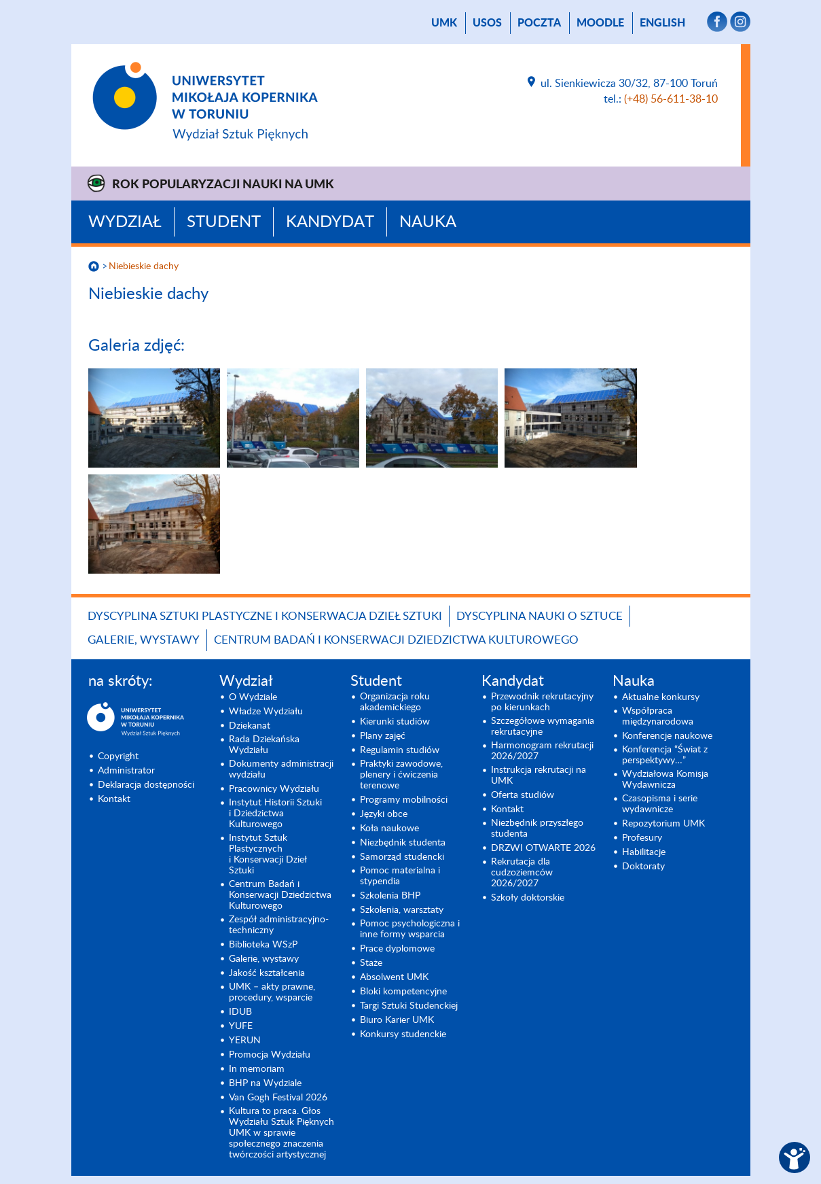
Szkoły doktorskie (527, 898)
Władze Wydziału (266, 711)
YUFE (241, 1026)
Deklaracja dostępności (146, 785)
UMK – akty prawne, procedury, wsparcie (272, 992)
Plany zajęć (382, 736)
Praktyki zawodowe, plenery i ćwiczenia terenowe (401, 774)
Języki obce (383, 814)
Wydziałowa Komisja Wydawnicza (665, 779)
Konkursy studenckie (403, 1034)
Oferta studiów (522, 795)
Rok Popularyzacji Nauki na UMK (223, 185)
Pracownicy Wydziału (274, 789)
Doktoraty (643, 866)
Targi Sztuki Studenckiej (409, 1006)
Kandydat (330, 222)
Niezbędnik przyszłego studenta (537, 828)
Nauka (427, 222)
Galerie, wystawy (144, 640)
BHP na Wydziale (265, 1083)
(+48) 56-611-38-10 (671, 99)
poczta (539, 23)
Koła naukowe (389, 828)
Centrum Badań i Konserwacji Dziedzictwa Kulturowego (396, 640)
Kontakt (114, 799)
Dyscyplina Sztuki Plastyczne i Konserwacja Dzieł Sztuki (265, 616)
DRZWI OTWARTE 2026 (543, 848)
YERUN (245, 1040)
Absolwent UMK (394, 977)
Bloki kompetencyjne (403, 991)
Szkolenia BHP (390, 896)
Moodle (600, 23)
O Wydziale (253, 697)
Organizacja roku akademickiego (395, 702)
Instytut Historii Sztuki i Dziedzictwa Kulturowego (275, 813)
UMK (444, 23)
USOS (487, 23)
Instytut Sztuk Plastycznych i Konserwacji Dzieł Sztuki (268, 854)
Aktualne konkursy (660, 697)
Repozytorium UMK (663, 824)
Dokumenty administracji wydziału (281, 769)
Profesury (642, 838)
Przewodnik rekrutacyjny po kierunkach (542, 702)
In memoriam (257, 1069)
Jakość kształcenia (267, 973)
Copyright (118, 756)
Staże (371, 963)
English (662, 23)
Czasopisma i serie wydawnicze (659, 804)
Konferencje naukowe (667, 736)
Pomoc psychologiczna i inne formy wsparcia (410, 929)
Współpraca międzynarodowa (657, 716)
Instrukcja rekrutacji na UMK (538, 775)
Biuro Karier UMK (397, 1020)
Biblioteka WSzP (263, 945)
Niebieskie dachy (144, 266)
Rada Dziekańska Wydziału (264, 745)
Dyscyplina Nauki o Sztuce (539, 616)
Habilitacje (643, 852)
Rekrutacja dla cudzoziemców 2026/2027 (522, 872)
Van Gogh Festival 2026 (278, 1097)
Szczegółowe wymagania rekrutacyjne (542, 726)
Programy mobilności (404, 800)
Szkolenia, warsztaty (401, 910)
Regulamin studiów (399, 750)
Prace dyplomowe (397, 949)
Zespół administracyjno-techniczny (279, 925)
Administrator (126, 771)
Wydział (125, 222)
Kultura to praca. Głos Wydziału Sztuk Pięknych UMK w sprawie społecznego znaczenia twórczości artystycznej (281, 1133)
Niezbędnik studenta (402, 843)
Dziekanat (249, 726)
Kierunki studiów (395, 722)
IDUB (240, 1012)
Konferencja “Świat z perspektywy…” (665, 755)
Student (224, 222)
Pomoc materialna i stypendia (400, 876)
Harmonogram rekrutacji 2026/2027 (542, 751)
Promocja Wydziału (269, 1055)
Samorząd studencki (402, 857)
